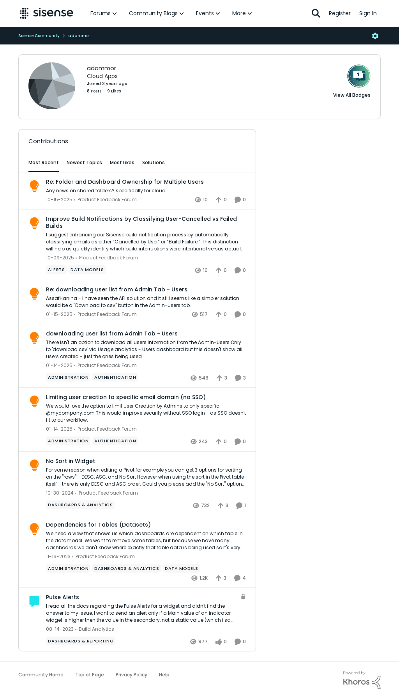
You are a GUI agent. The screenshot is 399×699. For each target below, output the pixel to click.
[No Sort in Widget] (146, 477)
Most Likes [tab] (122, 162)
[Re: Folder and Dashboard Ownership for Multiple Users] (146, 190)
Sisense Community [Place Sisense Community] (39, 36)
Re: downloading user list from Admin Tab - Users (116, 289)
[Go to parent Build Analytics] (94, 629)
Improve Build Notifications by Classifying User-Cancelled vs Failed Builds (141, 222)
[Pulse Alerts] (141, 613)
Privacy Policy (131, 674)
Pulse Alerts (62, 597)
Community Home (41, 674)
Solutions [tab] (153, 162)
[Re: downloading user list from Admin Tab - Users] (146, 302)
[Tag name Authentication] (115, 377)
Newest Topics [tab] (84, 162)
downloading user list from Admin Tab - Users (112, 333)
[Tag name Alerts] (56, 269)
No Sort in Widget (70, 461)
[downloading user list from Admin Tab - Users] (146, 349)
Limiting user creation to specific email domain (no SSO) (126, 397)
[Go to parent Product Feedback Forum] (105, 199)
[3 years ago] (58, 556)
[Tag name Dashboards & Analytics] (80, 504)
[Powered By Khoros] (362, 680)
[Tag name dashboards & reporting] (80, 641)
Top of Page (89, 674)
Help (164, 674)
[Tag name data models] (87, 269)
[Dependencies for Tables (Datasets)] (146, 540)
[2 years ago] (59, 314)
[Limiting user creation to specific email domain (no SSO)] (146, 413)
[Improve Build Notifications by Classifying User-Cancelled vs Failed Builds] (146, 241)
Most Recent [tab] (43, 162)
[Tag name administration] (68, 377)
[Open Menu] (375, 35)
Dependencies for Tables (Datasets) (98, 524)
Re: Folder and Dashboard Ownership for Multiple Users (125, 181)
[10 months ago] (59, 199)
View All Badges (352, 95)
